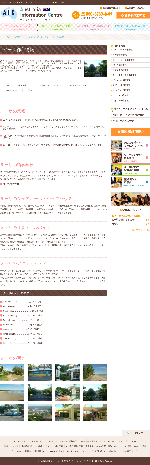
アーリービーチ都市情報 (124, 60)
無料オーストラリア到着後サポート (20, 446)
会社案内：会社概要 (32, 451)
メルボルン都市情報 (122, 90)
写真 (30, 90)
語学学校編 (16, 451)
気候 (7, 85)
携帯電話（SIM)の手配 (96, 446)
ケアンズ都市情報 (121, 70)
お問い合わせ (101, 451)
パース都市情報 (120, 65)
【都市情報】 (121, 46)
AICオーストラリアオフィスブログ (128, 115)
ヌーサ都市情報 (120, 55)
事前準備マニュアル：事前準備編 (123, 446)
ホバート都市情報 (121, 95)
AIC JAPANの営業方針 (54, 451)
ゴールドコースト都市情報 (125, 75)
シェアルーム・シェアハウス (48, 85)
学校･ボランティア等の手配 (50, 446)
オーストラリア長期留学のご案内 (70, 441)
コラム (136, 451)
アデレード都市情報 (122, 85)
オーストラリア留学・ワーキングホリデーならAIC (74, 461)
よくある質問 (125, 451)
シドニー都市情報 (121, 100)
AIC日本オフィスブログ (123, 121)
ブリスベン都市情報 (122, 80)
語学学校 (22, 85)
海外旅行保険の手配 (74, 446)
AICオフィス (72, 451)
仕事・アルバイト (78, 85)
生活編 (143, 446)
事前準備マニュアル (96, 441)
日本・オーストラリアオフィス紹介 (129, 109)
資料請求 (113, 451)
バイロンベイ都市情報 (123, 49)
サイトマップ (86, 451)
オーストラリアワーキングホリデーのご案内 (33, 441)
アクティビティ (12, 90)
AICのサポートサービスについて (122, 441)
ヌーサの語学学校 (11, 184)
